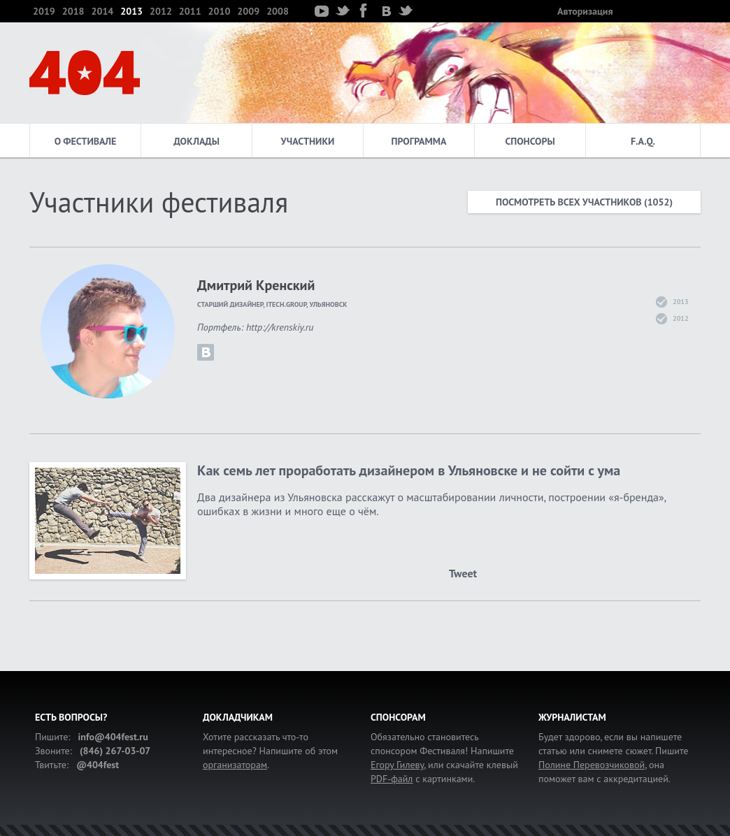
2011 (190, 11)
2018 (73, 11)
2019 (44, 11)
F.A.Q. (643, 141)
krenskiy (205, 352)
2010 (219, 11)
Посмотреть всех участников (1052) (584, 202)
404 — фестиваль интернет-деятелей (84, 72)
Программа (419, 141)
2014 (103, 11)
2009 (248, 11)
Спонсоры (529, 141)
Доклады (196, 141)
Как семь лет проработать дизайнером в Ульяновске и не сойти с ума (408, 470)
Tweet (463, 573)
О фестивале (86, 141)
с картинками (422, 778)
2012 (161, 11)
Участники (308, 141)
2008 (277, 11)
